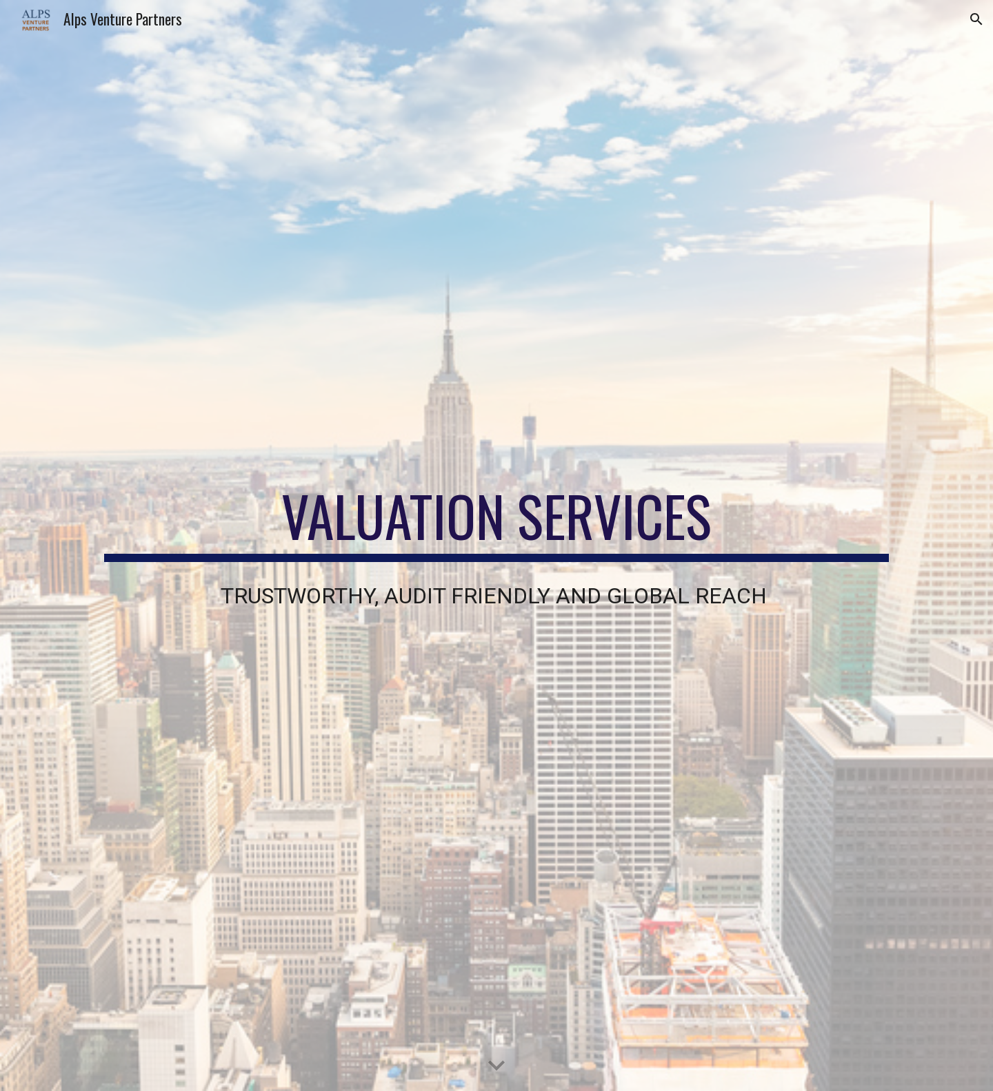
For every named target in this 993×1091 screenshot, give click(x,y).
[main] (496, 546)
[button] (976, 19)
